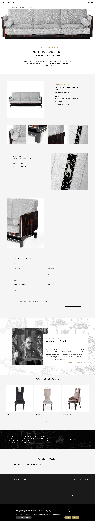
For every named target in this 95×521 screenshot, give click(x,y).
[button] (43, 421)
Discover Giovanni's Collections (76, 362)
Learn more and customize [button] (24, 517)
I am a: (15, 280)
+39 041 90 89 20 (24, 479)
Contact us (71, 439)
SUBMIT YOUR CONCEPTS (81, 479)
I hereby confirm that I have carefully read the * (33, 301)
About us (35, 492)
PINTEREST (59, 498)
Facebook (59, 492)
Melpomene (67, 414)
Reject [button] (67, 517)
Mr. (16, 263)
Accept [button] (75, 517)
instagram (75, 492)
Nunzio (9, 414)
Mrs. (21, 263)
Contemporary (28, 3)
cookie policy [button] (48, 510)
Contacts (35, 501)
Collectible (38, 3)
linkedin (74, 495)
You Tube (59, 495)
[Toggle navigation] (86, 3)
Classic (20, 3)
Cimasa (37, 414)
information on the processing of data (42, 301)
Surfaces (46, 3)
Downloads (36, 498)
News (34, 495)
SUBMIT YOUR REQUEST (73, 305)
